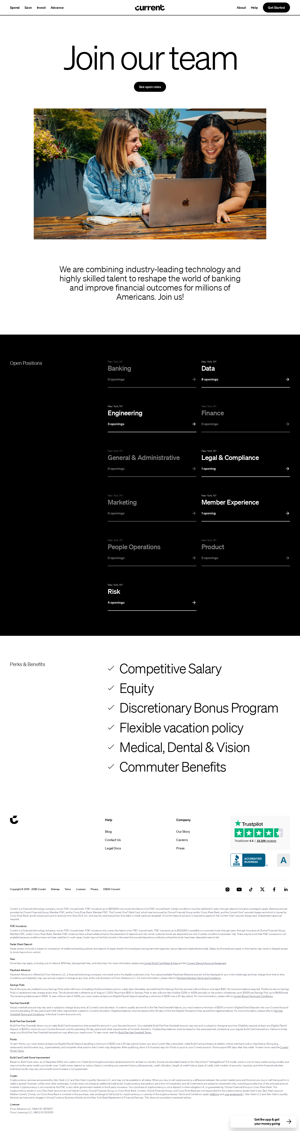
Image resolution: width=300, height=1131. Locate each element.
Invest (41, 7)
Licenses (81, 889)
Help (254, 7)
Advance (57, 7)
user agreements (233, 1094)
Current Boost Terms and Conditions (253, 996)
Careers (182, 840)
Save (28, 7)
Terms (68, 889)
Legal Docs (113, 848)
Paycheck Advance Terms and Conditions (198, 978)
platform (214, 1094)
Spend (15, 7)
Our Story (183, 831)
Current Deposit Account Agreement (206, 963)
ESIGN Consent (111, 889)
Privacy (94, 889)
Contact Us (113, 840)
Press (180, 848)
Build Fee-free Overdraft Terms (135, 1032)
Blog (108, 831)
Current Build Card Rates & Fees (160, 963)
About (241, 7)
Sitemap (55, 889)
